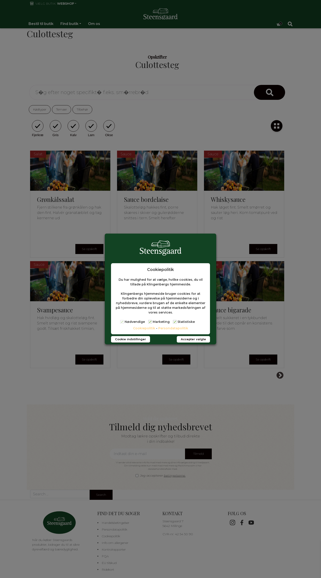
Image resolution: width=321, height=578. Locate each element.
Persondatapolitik (173, 328)
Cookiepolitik (144, 328)
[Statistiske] (175, 322)
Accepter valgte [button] (193, 339)
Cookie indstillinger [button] (130, 339)
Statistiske (186, 322)
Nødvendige (135, 322)
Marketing (161, 322)
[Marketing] (150, 322)
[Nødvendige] (122, 322)
